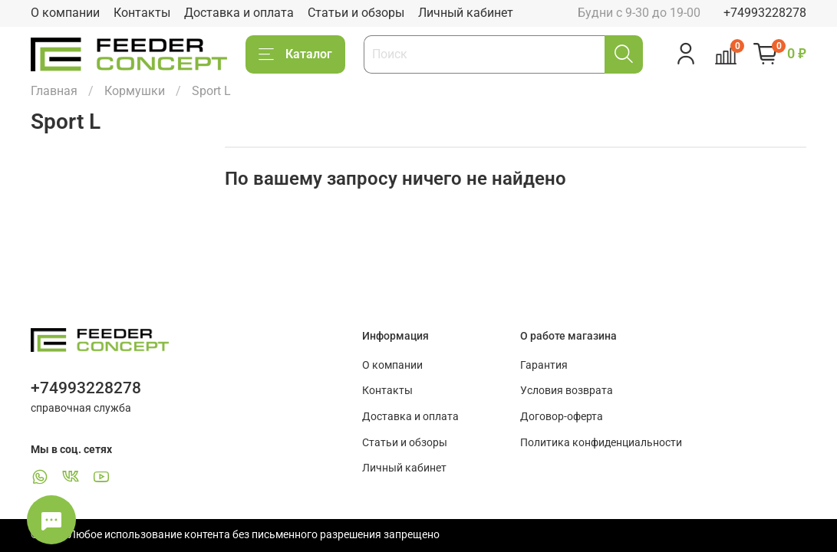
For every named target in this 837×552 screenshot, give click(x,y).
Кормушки (134, 91)
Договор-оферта (561, 416)
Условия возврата (566, 390)
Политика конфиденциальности (601, 442)
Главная (54, 91)
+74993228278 (764, 12)
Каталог (295, 54)
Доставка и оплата (239, 12)
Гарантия (544, 365)
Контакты (142, 12)
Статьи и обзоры (356, 12)
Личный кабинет (465, 12)
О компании (65, 12)
